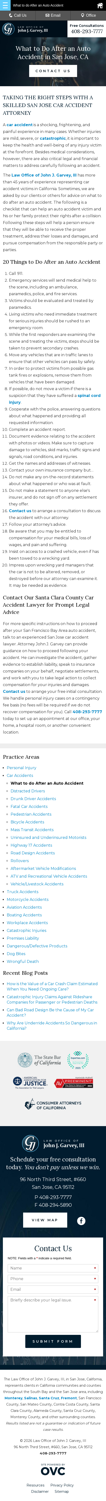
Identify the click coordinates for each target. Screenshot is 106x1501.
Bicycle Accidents (27, 822)
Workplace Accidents (27, 923)
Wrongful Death (23, 961)
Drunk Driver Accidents (33, 799)
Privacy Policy (62, 1485)
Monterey (13, 1398)
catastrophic (53, 138)
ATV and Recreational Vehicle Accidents (49, 876)
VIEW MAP (45, 1220)
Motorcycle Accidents (27, 899)
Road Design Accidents (33, 853)
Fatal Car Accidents (29, 806)
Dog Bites (16, 954)
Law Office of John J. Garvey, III (44, 175)
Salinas (30, 1398)
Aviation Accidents (24, 907)
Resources (35, 1485)
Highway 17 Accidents (31, 845)
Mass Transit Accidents (32, 830)
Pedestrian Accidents (31, 814)
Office (88, 15)
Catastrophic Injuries (26, 930)
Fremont (69, 1398)
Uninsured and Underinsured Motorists (48, 837)
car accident (20, 125)
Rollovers (20, 861)
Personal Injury (21, 768)
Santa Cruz (49, 1398)
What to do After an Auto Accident (47, 783)
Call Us (18, 15)
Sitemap (62, 1491)
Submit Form (53, 1341)
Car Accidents (20, 775)
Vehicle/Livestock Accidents (37, 884)
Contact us (20, 511)
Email (53, 15)
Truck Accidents (22, 892)
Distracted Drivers (28, 791)
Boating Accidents (24, 915)
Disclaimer (40, 1491)
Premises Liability (23, 938)
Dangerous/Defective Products (37, 946)
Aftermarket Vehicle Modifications (43, 868)
